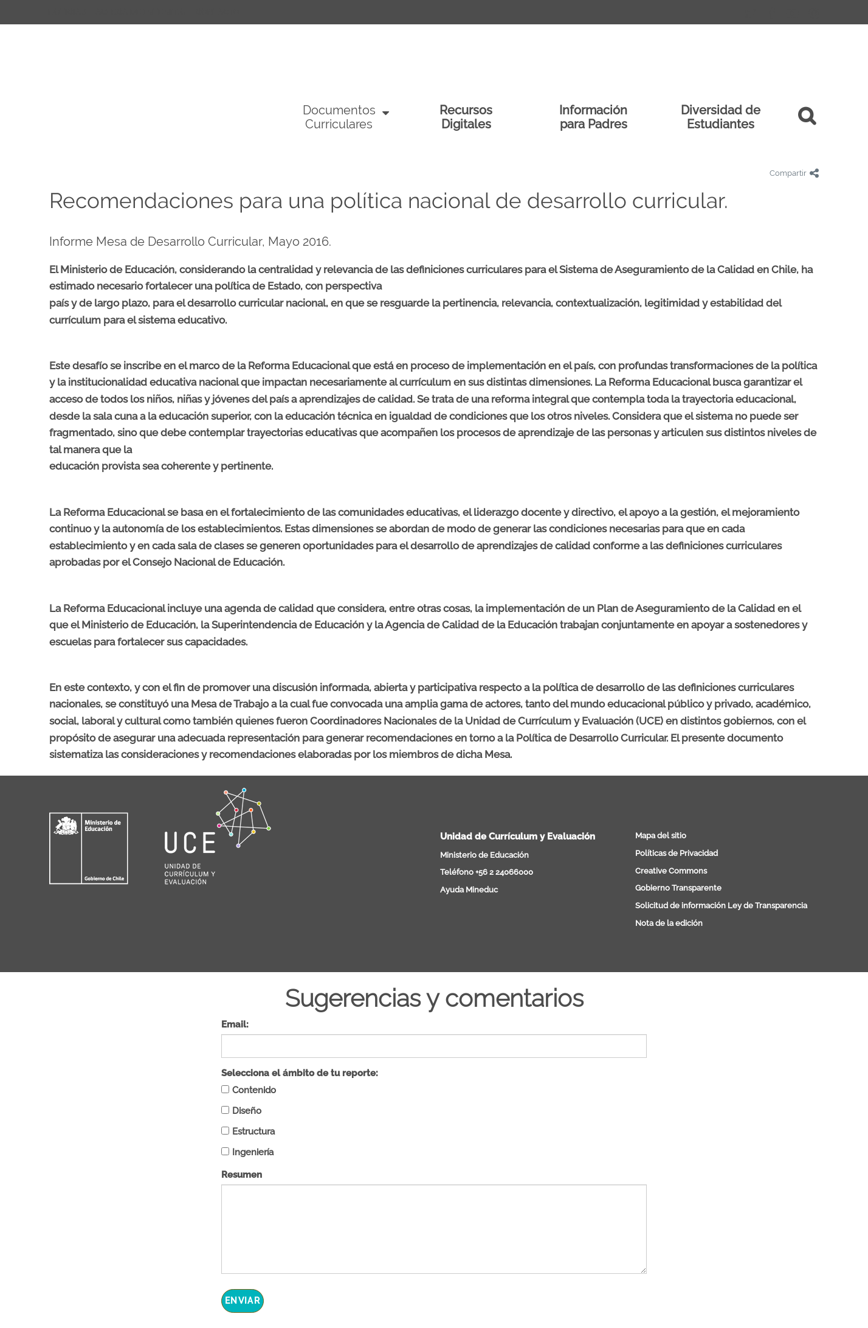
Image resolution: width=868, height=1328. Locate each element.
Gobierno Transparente (678, 887)
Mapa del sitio (660, 835)
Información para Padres (593, 117)
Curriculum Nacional (146, 90)
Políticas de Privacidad (676, 853)
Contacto (217, 12)
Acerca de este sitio (140, 12)
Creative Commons (671, 870)
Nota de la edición (669, 923)
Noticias (67, 12)
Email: (235, 1024)
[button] (813, 117)
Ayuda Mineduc (469, 889)
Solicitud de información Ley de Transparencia (721, 905)
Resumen (241, 1174)
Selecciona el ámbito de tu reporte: (299, 1073)
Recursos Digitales (465, 117)
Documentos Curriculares (339, 117)
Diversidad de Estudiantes (720, 117)
